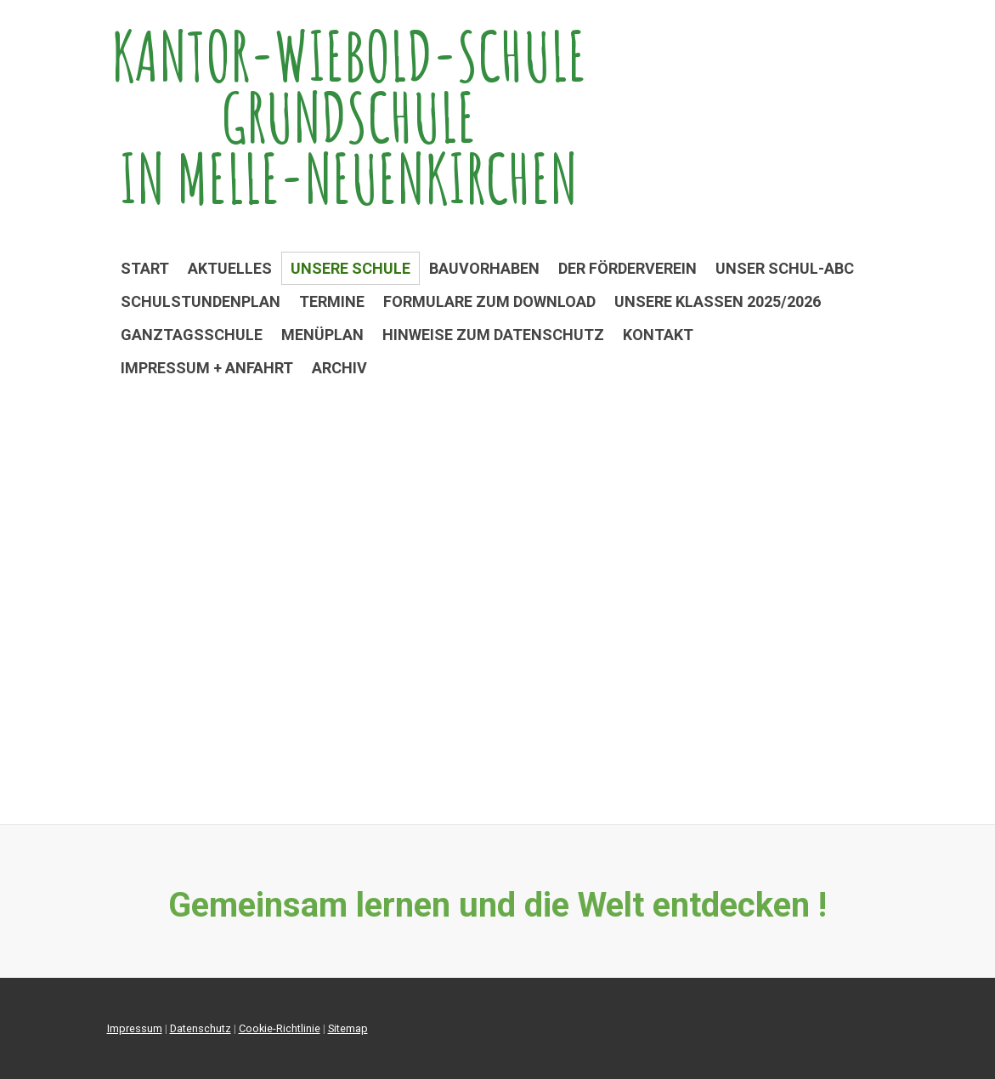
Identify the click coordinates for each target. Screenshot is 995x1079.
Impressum (134, 1028)
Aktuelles (230, 268)
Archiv (339, 368)
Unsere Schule (350, 268)
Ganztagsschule (192, 335)
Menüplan (322, 335)
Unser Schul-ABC (784, 268)
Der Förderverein (627, 268)
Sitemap (348, 1028)
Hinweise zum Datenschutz (493, 335)
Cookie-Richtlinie (279, 1028)
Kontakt (658, 335)
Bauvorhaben (484, 268)
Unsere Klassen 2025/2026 (717, 301)
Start (145, 268)
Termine (332, 301)
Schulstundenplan (200, 301)
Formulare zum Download (489, 301)
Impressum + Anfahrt (207, 368)
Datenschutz (200, 1028)
